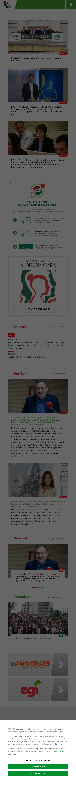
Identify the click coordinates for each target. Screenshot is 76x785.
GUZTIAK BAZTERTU (38, 773)
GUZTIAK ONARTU (38, 767)
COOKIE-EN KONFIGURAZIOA (38, 760)
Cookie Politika (57, 751)
